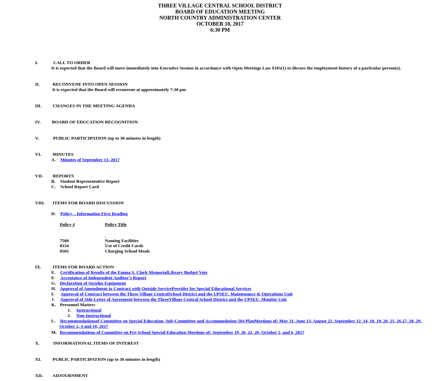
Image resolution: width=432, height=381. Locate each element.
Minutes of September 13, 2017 (90, 159)
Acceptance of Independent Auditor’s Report (103, 277)
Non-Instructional (93, 315)
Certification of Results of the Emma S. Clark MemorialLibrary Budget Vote (133, 272)
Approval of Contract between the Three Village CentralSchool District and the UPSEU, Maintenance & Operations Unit (176, 293)
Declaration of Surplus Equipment (93, 283)
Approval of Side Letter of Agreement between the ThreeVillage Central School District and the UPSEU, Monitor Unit (173, 299)
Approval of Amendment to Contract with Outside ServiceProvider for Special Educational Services (155, 288)
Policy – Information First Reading (94, 213)
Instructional (88, 310)
